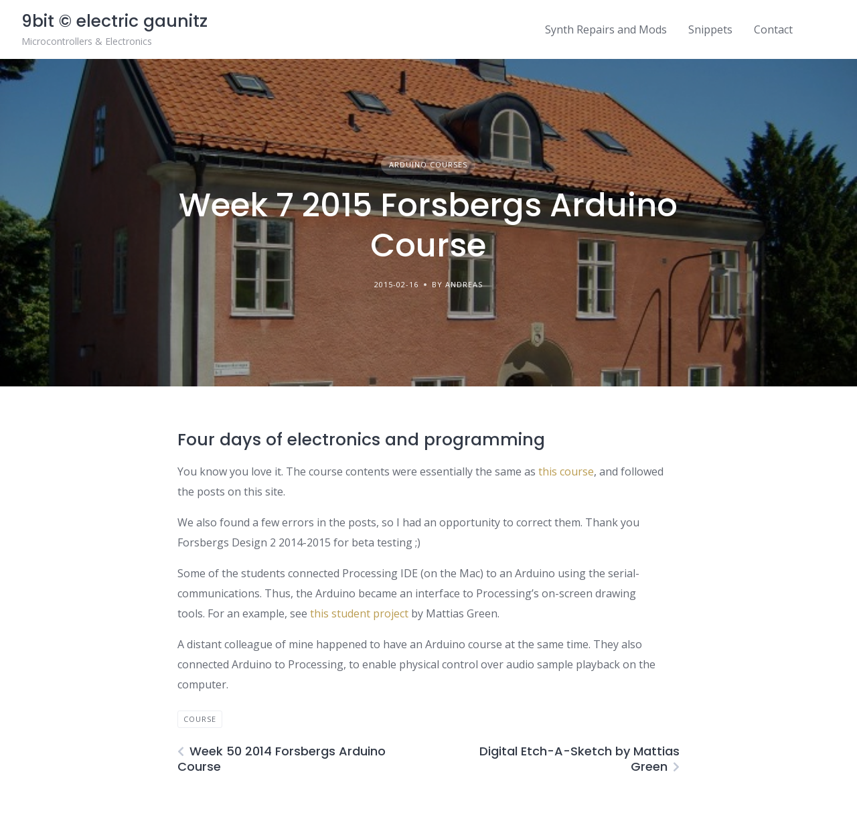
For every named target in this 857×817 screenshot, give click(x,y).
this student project (359, 613)
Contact (773, 29)
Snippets (710, 29)
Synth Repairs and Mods (606, 29)
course (199, 719)
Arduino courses (428, 164)
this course (566, 471)
